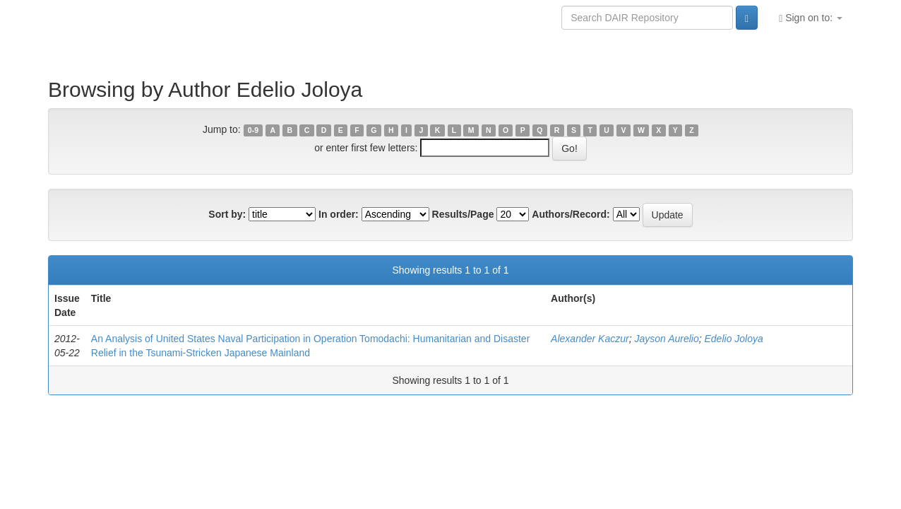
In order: (338, 214)
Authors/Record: (570, 214)
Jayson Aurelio (666, 338)
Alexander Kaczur (590, 338)
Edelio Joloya (734, 338)
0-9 (253, 130)
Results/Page (463, 214)
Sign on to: (810, 18)
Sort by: (227, 214)
